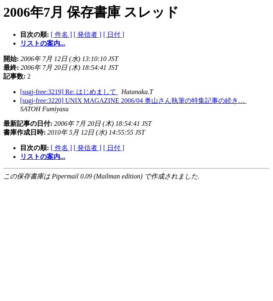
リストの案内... (42, 43)
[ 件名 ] (61, 34)
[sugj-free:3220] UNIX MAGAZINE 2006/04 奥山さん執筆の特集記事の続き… (133, 100)
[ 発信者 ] (88, 34)
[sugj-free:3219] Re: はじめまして (69, 91)
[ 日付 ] (114, 34)
